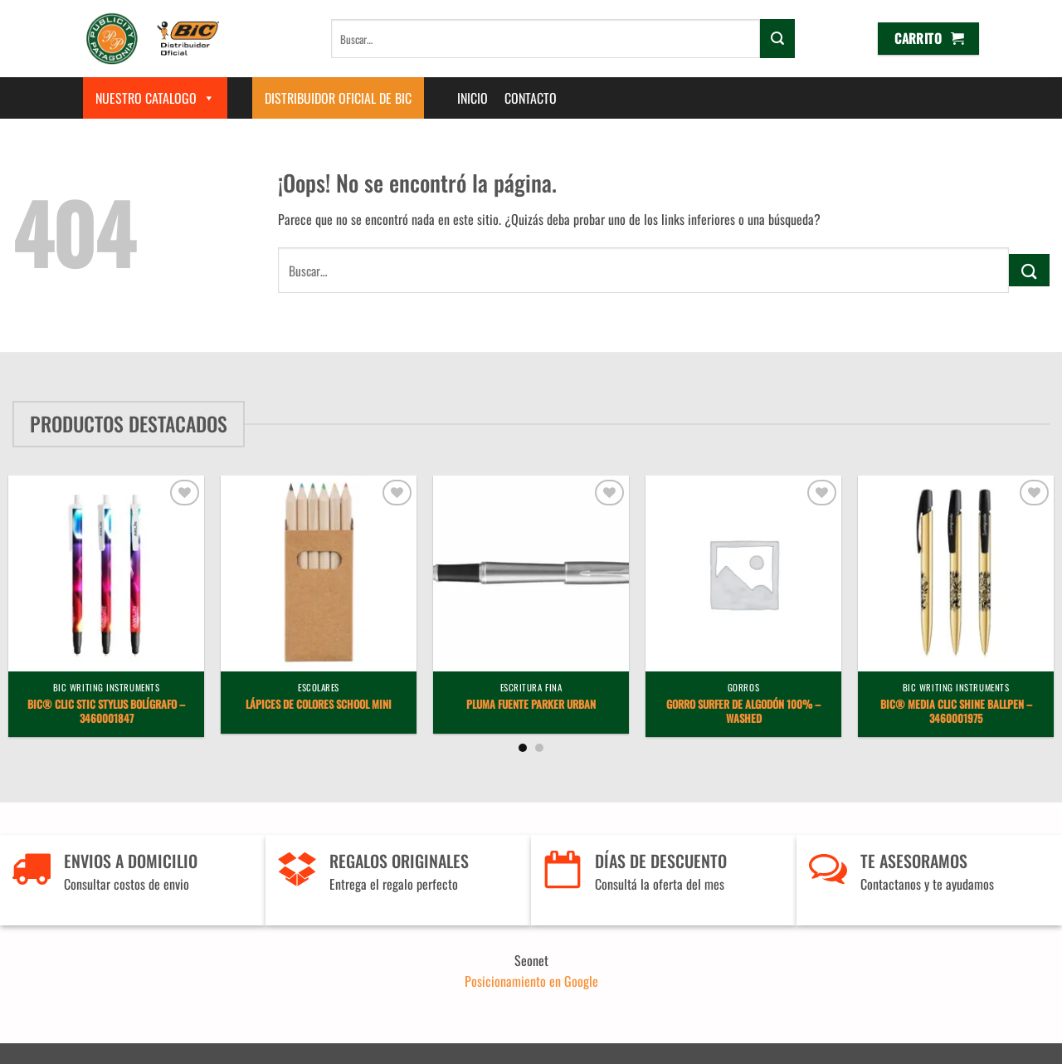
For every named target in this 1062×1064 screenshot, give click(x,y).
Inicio (472, 98)
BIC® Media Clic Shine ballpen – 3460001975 (956, 712)
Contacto (530, 98)
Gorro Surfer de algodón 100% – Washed (743, 712)
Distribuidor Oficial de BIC (338, 98)
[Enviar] (777, 38)
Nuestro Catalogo (155, 98)
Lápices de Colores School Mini (319, 705)
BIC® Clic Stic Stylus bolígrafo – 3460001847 (106, 712)
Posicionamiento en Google (531, 981)
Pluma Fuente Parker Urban (531, 705)
